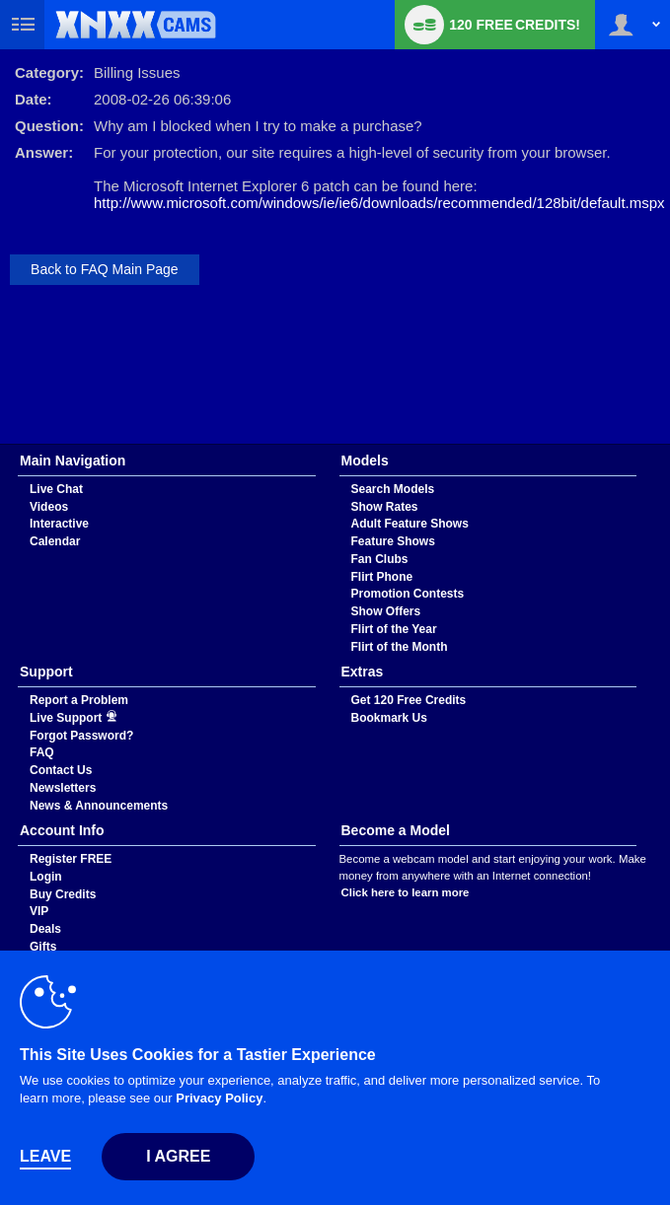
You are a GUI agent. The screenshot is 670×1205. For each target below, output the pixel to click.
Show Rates (384, 507)
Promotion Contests (408, 594)
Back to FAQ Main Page (105, 269)
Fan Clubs (380, 559)
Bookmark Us (389, 718)
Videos (49, 507)
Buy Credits (63, 894)
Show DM (0, 444)
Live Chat (56, 489)
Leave (45, 1156)
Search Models (393, 489)
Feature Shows (393, 541)
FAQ (42, 752)
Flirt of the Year (394, 629)
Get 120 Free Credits (409, 700)
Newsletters (63, 788)
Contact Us (61, 770)
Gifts (43, 947)
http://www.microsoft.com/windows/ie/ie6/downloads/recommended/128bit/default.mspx (379, 202)
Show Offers (386, 611)
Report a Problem (79, 700)
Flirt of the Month (399, 647)
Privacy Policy (219, 1098)
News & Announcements (99, 806)
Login (46, 877)
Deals (45, 929)
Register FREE (71, 859)
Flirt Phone (382, 577)
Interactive (59, 524)
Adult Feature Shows (410, 524)
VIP (39, 911)
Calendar (55, 541)
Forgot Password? (81, 736)
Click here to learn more (405, 892)
